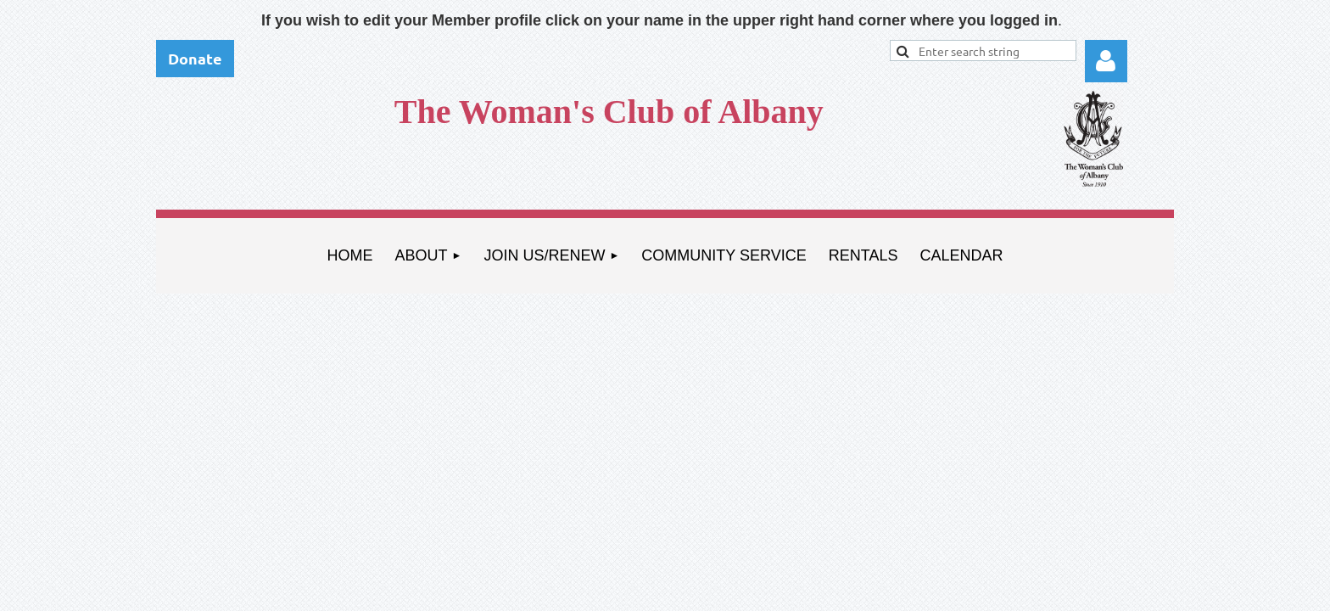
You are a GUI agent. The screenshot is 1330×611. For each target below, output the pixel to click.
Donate (195, 58)
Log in (1106, 61)
